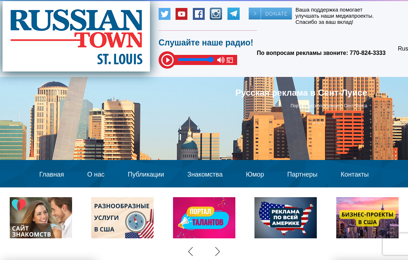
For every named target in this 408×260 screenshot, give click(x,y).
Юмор (255, 174)
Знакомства (205, 174)
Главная (51, 174)
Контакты (355, 174)
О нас (96, 174)
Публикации (146, 174)
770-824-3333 (368, 53)
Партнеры (302, 174)
